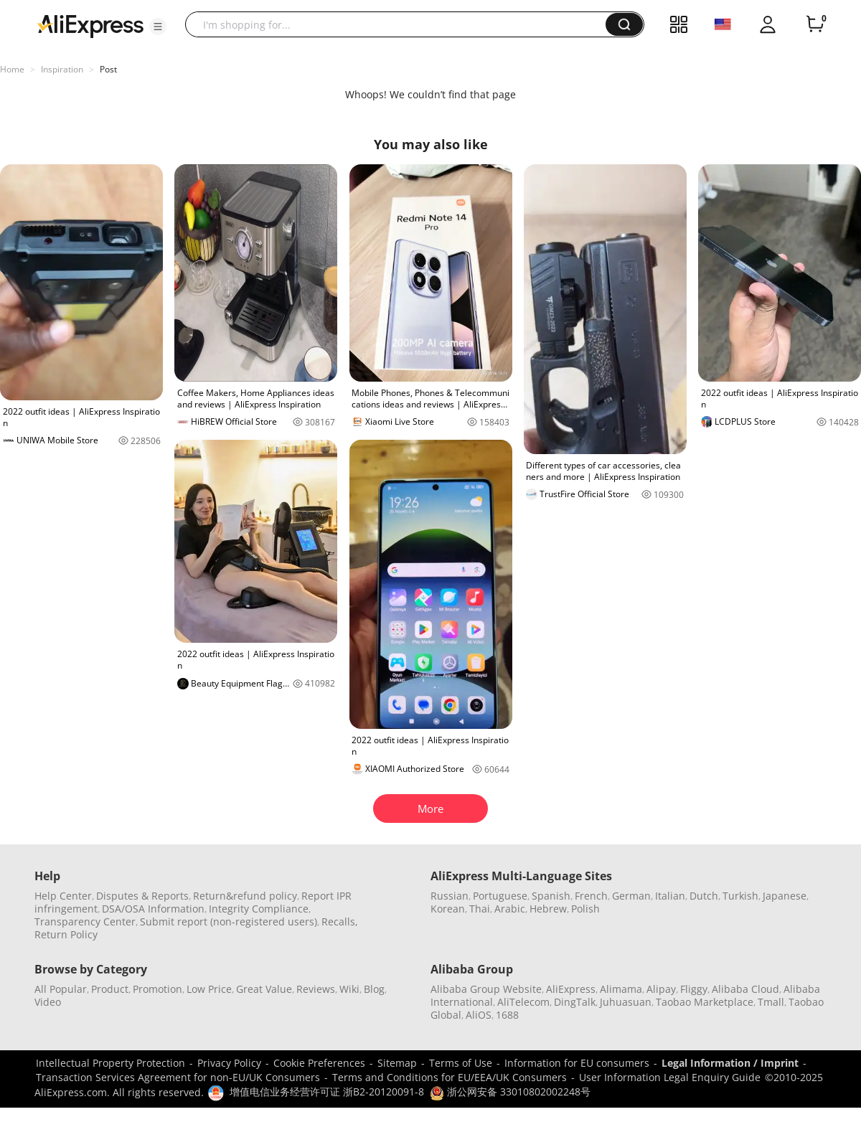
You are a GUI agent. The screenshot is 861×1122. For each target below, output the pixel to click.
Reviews (315, 989)
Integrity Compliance (259, 908)
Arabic (509, 908)
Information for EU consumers (576, 1063)
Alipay (661, 989)
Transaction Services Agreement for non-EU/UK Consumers (178, 1077)
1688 (507, 1015)
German (631, 895)
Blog (374, 989)
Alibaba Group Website (486, 989)
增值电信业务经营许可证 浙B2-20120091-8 (327, 1091)
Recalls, (339, 921)
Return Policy (66, 934)
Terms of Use (460, 1063)
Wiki (349, 989)
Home (12, 69)
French (591, 895)
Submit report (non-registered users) (228, 921)
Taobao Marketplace (704, 1002)
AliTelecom (523, 1002)
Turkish (740, 895)
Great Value (264, 989)
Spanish (551, 895)
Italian (670, 895)
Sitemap (397, 1063)
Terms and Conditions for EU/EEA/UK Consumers (449, 1077)
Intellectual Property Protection (110, 1063)
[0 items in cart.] (815, 24)
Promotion (157, 989)
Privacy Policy (229, 1063)
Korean (447, 908)
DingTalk (575, 1002)
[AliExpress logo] (90, 25)
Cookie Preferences (319, 1063)
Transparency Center (85, 921)
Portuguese (500, 895)
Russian (449, 895)
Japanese (784, 895)
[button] (157, 26)
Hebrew (548, 908)
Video (47, 1002)
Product (109, 989)
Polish (585, 908)
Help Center (63, 895)
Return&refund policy (245, 895)
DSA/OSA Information (153, 908)
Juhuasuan (625, 1002)
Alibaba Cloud (745, 989)
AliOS (478, 1015)
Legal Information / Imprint (730, 1063)
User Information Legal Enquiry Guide (670, 1077)
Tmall (771, 1002)
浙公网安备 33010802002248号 (510, 1091)
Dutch (704, 895)
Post (108, 69)
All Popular (60, 989)
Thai (479, 908)
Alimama (621, 989)
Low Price (209, 989)
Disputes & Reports (142, 895)
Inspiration (62, 69)
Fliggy (693, 989)
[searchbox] (401, 24)
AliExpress (571, 989)
